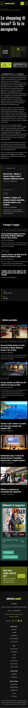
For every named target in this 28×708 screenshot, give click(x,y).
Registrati (21, 576)
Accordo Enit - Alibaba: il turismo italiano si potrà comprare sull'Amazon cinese (13, 176)
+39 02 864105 (17, 610)
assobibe (5, 193)
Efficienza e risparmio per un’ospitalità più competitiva (11, 490)
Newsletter (14, 635)
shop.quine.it (19, 614)
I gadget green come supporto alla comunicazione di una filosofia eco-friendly (14, 273)
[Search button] (25, 3)
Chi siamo (14, 629)
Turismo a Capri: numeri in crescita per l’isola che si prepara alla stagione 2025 (13, 425)
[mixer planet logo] (14, 599)
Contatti (14, 632)
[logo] (10, 3)
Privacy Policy (14, 641)
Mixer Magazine (14, 638)
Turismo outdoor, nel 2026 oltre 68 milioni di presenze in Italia (13, 255)
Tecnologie (14, 651)
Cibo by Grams (14, 660)
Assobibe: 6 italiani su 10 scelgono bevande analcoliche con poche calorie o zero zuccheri (13, 201)
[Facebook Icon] (16, 621)
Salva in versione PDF (20, 65)
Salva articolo (7, 65)
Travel (6, 8)
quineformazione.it (14, 616)
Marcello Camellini (23, 230)
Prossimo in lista (8, 189)
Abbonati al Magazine (10, 557)
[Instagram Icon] (13, 621)
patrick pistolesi (14, 230)
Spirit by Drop (14, 663)
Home (2, 8)
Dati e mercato (14, 648)
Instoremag (14, 677)
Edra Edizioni (14, 684)
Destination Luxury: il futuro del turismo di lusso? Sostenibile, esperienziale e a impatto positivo (13, 458)
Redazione (14, 181)
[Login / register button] (22, 3)
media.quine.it (11, 614)
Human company (5, 250)
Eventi (14, 657)
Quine (14, 693)
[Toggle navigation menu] (2, 3)
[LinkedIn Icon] (18, 621)
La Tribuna (14, 696)
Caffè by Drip (14, 666)
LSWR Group (14, 690)
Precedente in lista (9, 168)
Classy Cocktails (5, 230)
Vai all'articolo (8, 552)
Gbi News (14, 674)
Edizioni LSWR (14, 687)
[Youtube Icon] (21, 621)
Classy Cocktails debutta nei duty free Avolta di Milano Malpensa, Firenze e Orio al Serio (13, 236)
